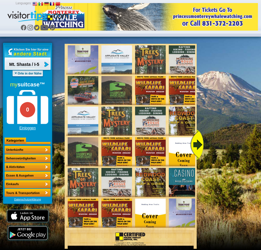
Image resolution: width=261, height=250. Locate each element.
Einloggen (27, 128)
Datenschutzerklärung (27, 199)
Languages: (24, 3)
